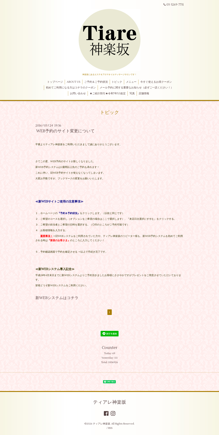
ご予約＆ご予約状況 (96, 82)
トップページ (55, 82)
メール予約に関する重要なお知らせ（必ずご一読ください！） (136, 87)
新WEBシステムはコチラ (57, 298)
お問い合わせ (78, 93)
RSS (110, 428)
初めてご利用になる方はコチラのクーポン (71, 87)
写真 (132, 93)
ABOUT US (73, 82)
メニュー (131, 82)
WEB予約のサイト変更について (65, 131)
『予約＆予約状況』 (69, 213)
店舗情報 (144, 93)
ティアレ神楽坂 (109, 402)
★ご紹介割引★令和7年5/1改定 (108, 93)
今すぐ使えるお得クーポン (156, 82)
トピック (117, 82)
